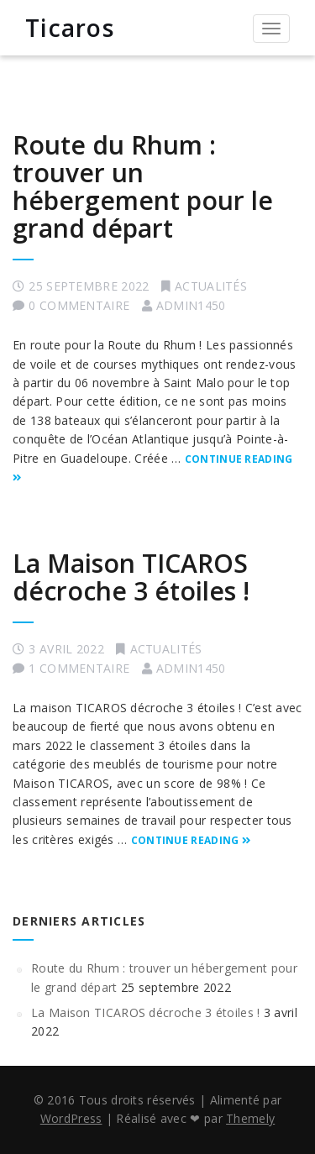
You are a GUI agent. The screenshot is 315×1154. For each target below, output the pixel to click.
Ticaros (69, 28)
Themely (250, 1118)
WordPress (71, 1118)
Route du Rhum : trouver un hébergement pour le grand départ (143, 186)
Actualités (211, 286)
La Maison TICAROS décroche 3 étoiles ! (131, 577)
